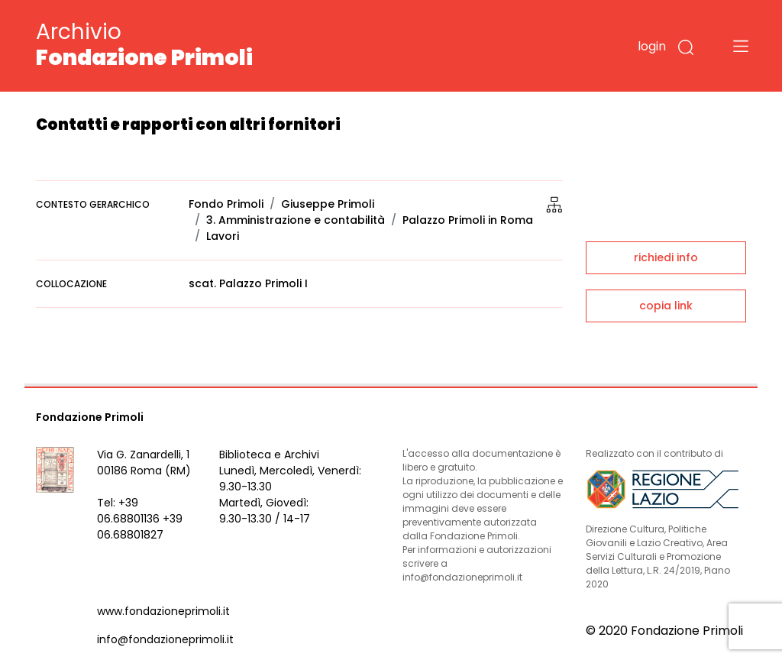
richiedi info (666, 257)
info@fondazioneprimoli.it (165, 639)
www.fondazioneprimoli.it (163, 611)
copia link (666, 305)
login (652, 46)
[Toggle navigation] (741, 45)
